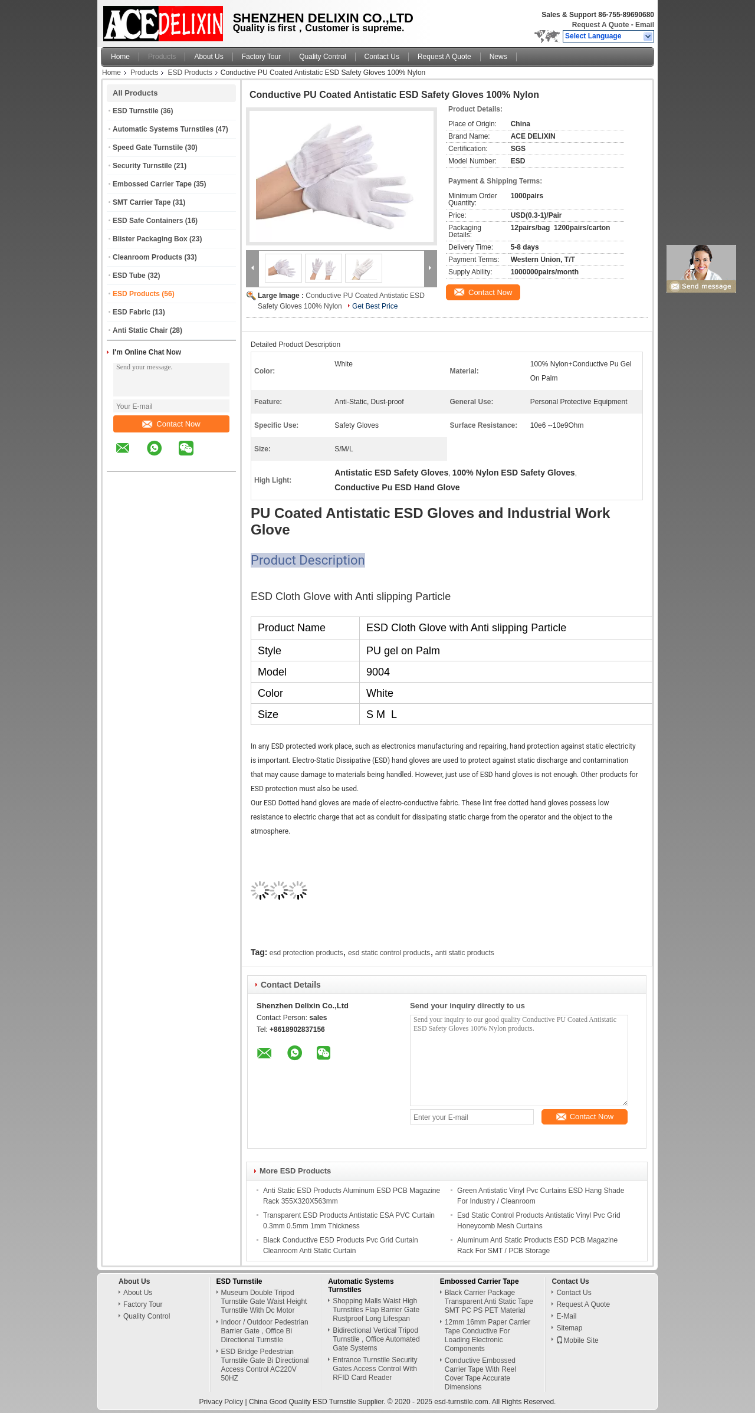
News (498, 57)
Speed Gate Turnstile (148, 147)
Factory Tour (261, 57)
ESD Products (190, 72)
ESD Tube (129, 275)
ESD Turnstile (136, 111)
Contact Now (171, 423)
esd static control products (389, 953)
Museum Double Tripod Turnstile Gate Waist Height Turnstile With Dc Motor (264, 1301)
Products (162, 57)
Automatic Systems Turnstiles (163, 129)
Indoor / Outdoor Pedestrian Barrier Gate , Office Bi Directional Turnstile (264, 1331)
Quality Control (322, 57)
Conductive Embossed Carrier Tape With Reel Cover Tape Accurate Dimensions (480, 1373)
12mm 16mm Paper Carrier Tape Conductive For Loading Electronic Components (487, 1335)
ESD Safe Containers (148, 221)
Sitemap (569, 1328)
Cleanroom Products (147, 257)
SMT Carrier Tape (141, 202)
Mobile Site (577, 1340)
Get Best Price (375, 306)
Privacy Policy (221, 1402)
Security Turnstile (142, 166)
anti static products (464, 953)
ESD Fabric (131, 312)
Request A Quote (600, 25)
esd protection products (306, 953)
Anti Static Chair (140, 330)
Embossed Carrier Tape (152, 184)
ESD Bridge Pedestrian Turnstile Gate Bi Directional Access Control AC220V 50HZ (265, 1365)
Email (644, 25)
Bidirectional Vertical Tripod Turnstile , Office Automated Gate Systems (376, 1339)
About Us (208, 57)
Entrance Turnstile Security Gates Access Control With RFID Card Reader (375, 1369)
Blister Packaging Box (150, 239)
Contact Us (382, 57)
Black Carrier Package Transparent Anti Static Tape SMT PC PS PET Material (489, 1301)
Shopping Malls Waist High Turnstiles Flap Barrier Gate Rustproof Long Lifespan (376, 1310)
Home (120, 57)
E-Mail (566, 1316)
